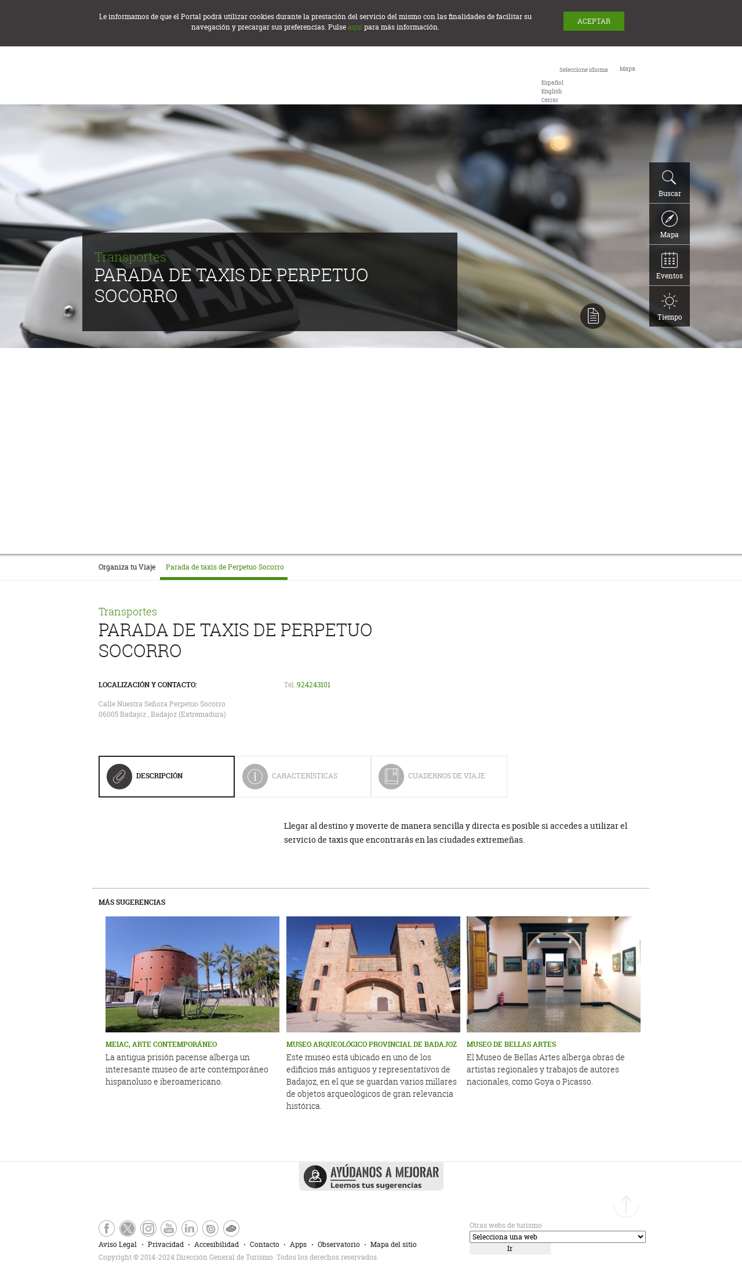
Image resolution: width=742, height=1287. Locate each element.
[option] (552, 82)
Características (298, 780)
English (551, 91)
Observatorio (339, 1244)
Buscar (670, 183)
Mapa (669, 225)
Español (552, 82)
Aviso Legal (118, 1244)
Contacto (264, 1244)
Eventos (669, 266)
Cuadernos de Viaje (432, 780)
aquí (355, 27)
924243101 (313, 685)
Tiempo (669, 307)
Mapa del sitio (393, 1244)
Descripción (145, 780)
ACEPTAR (593, 21)
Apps (298, 1244)
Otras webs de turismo (506, 1225)
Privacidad (166, 1244)
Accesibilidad (216, 1244)
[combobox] (574, 84)
